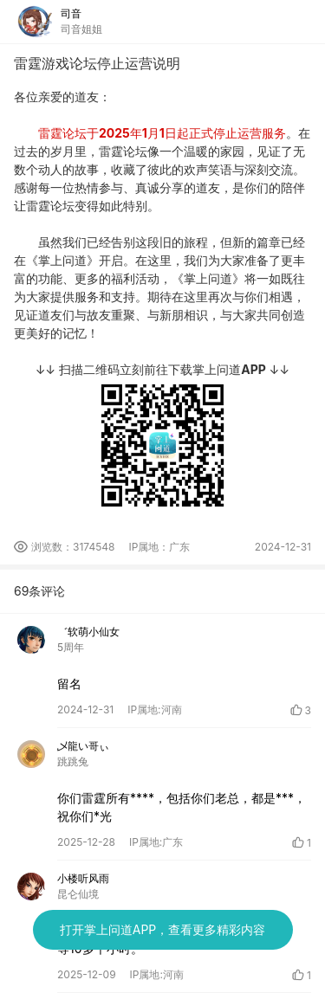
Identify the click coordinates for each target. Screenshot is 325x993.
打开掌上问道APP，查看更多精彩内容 (163, 929)
